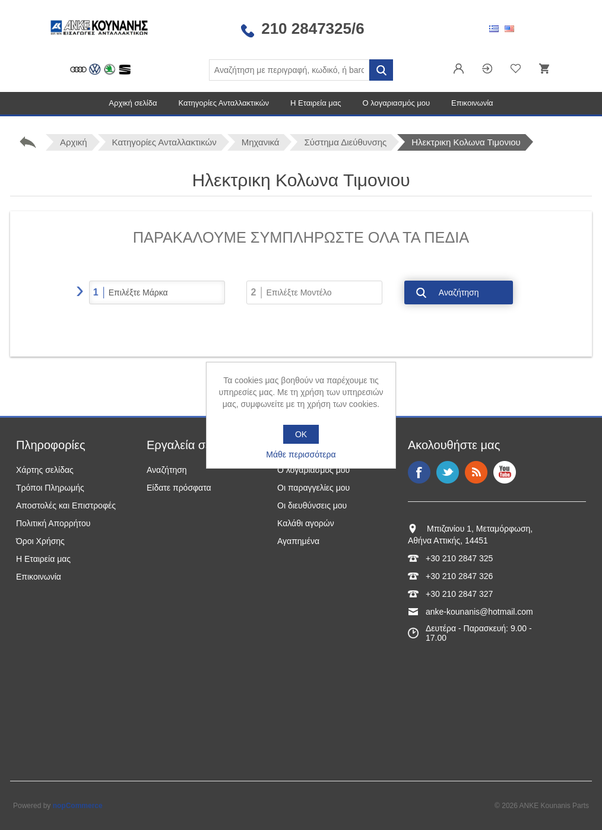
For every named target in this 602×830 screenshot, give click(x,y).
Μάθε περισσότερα (300, 454)
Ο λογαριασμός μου (396, 102)
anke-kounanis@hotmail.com (479, 611)
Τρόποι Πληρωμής (50, 487)
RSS (476, 472)
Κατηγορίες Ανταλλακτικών (223, 102)
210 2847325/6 (313, 28)
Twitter (447, 472)
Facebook (419, 472)
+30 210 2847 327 (459, 594)
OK (301, 434)
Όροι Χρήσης (40, 541)
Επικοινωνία (472, 102)
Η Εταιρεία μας (315, 102)
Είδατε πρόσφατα (179, 487)
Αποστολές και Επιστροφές (66, 505)
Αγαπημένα (298, 541)
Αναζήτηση (459, 292)
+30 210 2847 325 (459, 558)
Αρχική (73, 142)
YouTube (504, 472)
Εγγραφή (459, 69)
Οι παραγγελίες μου (313, 487)
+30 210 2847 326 (459, 576)
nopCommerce (78, 806)
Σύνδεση (487, 69)
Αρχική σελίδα (133, 102)
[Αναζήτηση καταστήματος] (289, 70)
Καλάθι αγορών (305, 523)
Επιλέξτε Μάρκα (138, 292)
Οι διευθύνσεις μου (312, 505)
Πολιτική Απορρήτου (53, 523)
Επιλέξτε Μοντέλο (298, 292)
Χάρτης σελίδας (45, 470)
